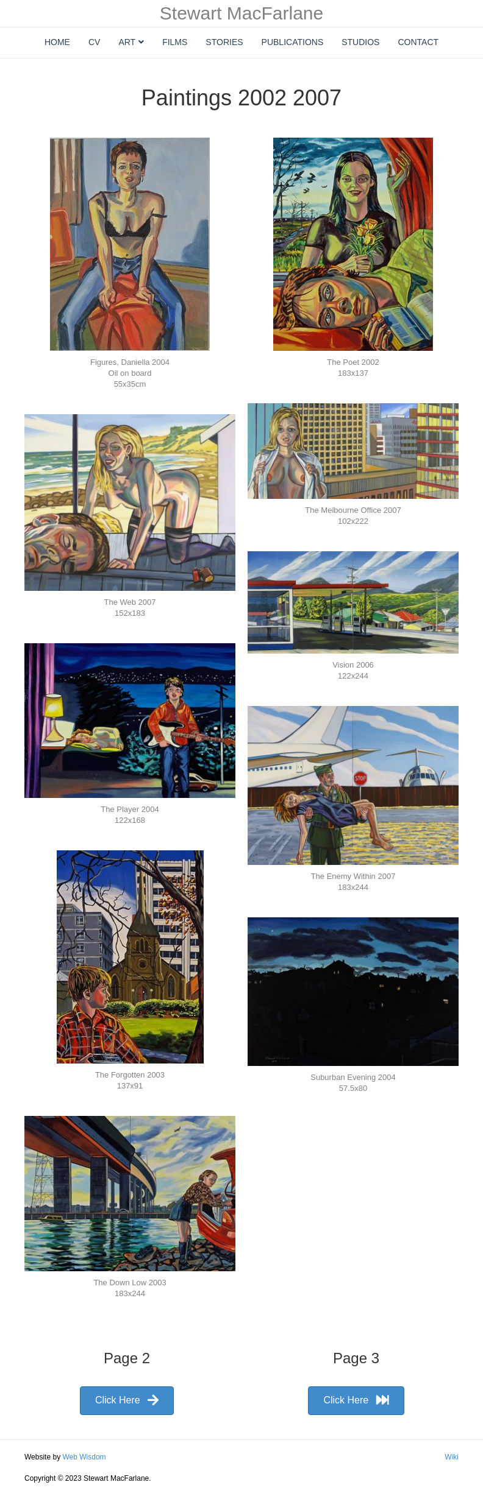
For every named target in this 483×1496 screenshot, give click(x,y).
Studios (360, 42)
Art (126, 42)
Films (174, 42)
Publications (293, 42)
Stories (224, 42)
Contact (418, 42)
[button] (127, 1400)
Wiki (452, 1457)
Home (57, 42)
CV (94, 42)
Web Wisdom (84, 1457)
